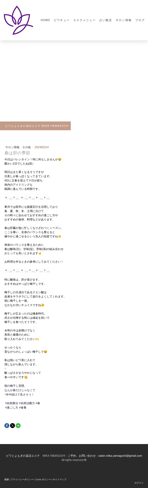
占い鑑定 (105, 20)
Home (45, 20)
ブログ (140, 20)
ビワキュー (62, 20)
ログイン (139, 482)
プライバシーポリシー (22, 479)
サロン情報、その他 (18, 147)
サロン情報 (124, 20)
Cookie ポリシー (43, 479)
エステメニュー (84, 20)
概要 (6, 479)
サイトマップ (59, 479)
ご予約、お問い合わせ (82, 455)
